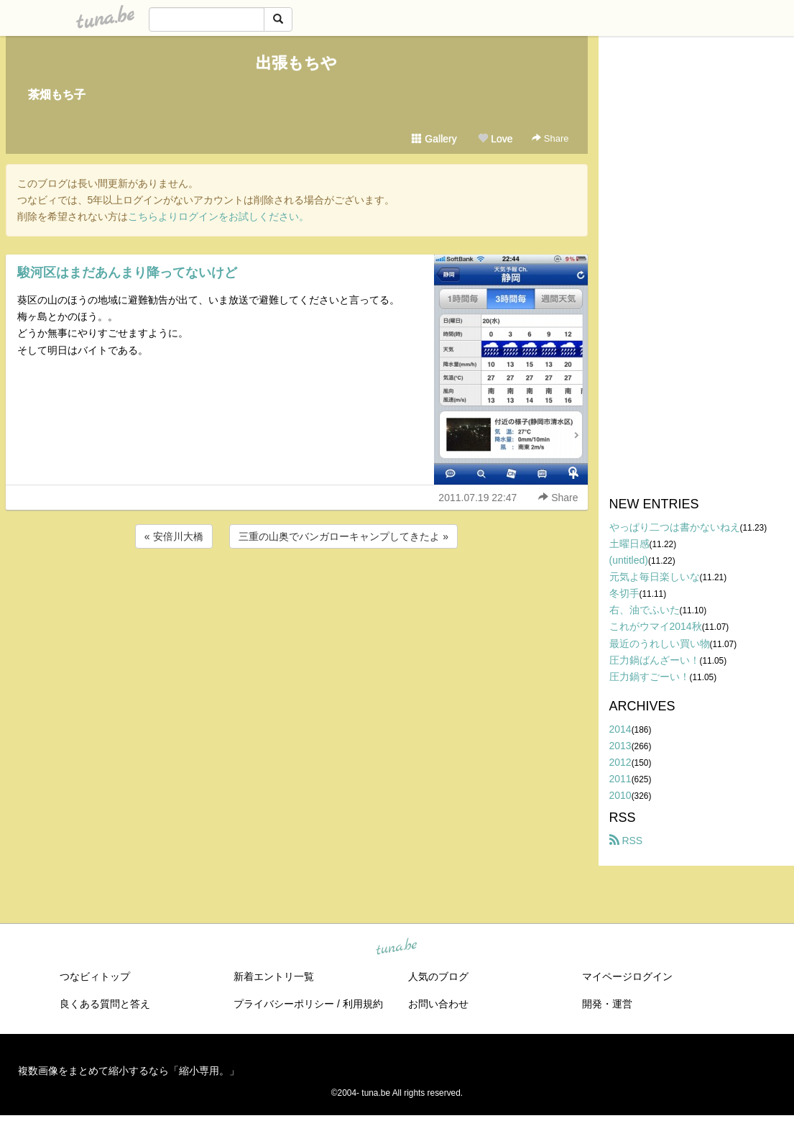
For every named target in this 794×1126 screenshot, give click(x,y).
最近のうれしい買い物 (659, 643)
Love (495, 139)
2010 (620, 795)
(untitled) (628, 560)
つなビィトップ (95, 976)
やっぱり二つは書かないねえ (674, 527)
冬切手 (624, 593)
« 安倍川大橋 (173, 536)
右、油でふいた (644, 609)
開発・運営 (607, 1004)
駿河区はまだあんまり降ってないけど (127, 272)
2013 (620, 745)
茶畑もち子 (57, 94)
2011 (620, 778)
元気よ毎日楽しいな (654, 576)
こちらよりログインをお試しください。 (218, 216)
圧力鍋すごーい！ (649, 676)
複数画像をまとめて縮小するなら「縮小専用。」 (128, 1070)
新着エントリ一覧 (274, 976)
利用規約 (363, 1004)
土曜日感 (629, 543)
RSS (626, 840)
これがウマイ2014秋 (655, 626)
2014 (620, 729)
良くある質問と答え (105, 1004)
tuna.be (396, 948)
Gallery (434, 139)
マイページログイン (627, 976)
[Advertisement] (297, 590)
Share (550, 138)
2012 (620, 762)
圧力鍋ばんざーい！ (654, 660)
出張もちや (296, 63)
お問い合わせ (438, 1004)
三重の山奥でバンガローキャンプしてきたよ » (343, 536)
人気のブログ (438, 976)
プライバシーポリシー (284, 1004)
